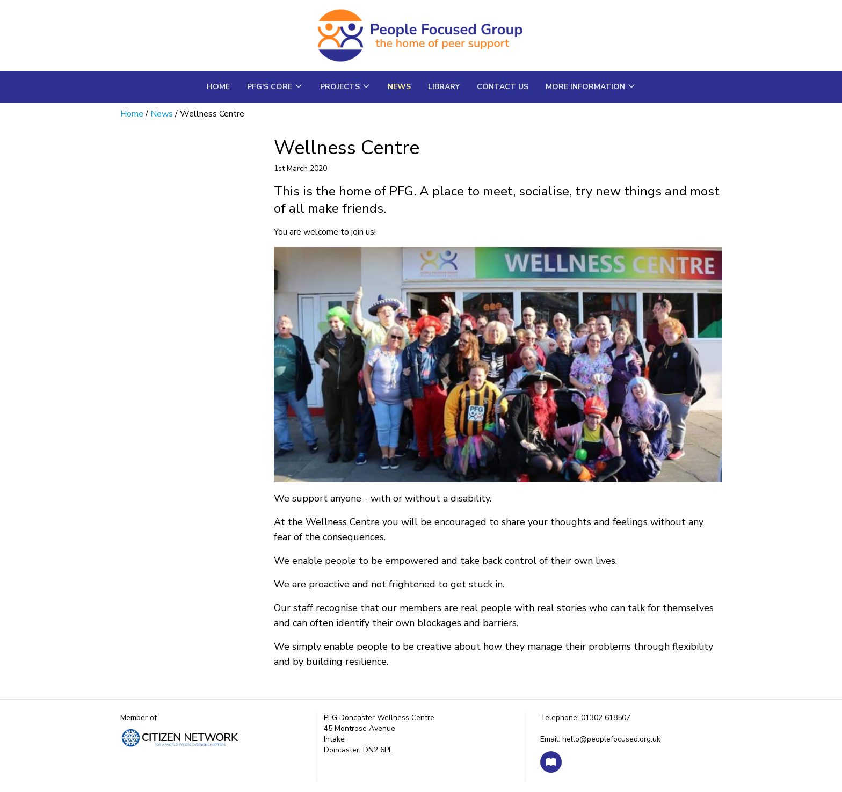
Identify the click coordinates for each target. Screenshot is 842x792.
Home (218, 87)
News (399, 87)
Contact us (502, 87)
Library (444, 87)
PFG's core (275, 87)
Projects (345, 87)
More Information (591, 87)
